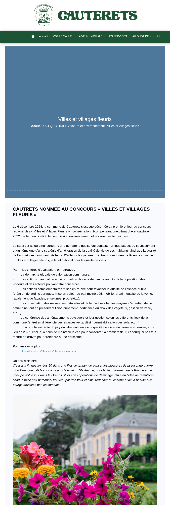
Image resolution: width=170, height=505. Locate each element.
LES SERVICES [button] (118, 36)
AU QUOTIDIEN (56, 126)
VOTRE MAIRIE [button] (63, 36)
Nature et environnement (87, 126)
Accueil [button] (43, 36)
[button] (33, 37)
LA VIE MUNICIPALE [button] (90, 36)
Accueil (36, 126)
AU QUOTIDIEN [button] (142, 36)
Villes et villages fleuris (123, 126)
